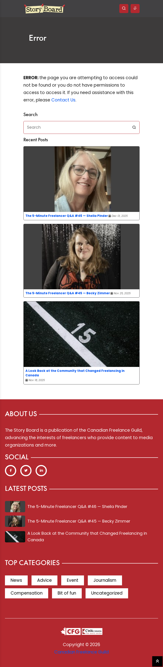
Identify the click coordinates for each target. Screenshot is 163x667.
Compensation (27, 593)
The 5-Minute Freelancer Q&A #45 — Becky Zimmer (67, 293)
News (16, 580)
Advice (44, 580)
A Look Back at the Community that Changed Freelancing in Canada (75, 373)
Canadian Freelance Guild (81, 652)
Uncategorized (106, 593)
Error (37, 38)
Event (72, 580)
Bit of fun (67, 593)
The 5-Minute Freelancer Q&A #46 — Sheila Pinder (66, 216)
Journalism (104, 580)
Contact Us (63, 100)
